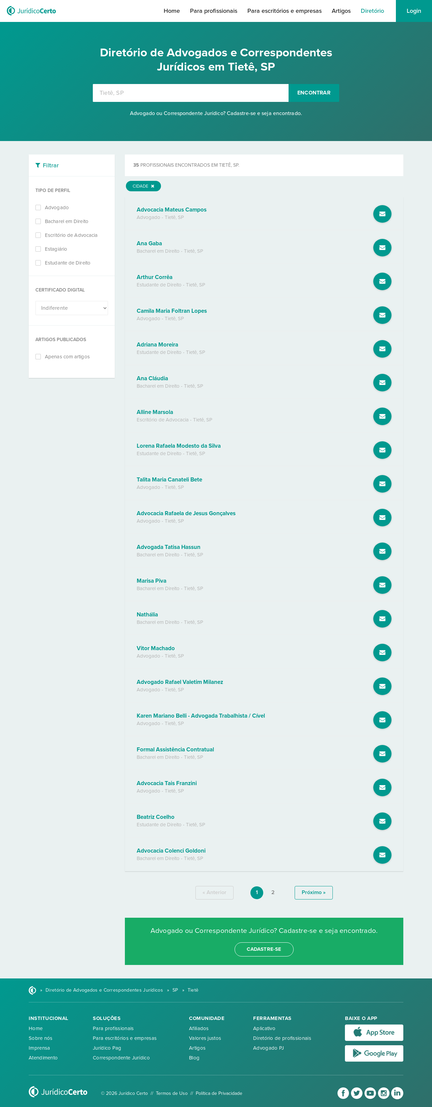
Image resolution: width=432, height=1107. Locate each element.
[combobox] (191, 93)
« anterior (214, 892)
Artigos (341, 11)
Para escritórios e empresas (284, 11)
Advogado (57, 207)
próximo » (314, 892)
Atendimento (43, 1058)
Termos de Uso (172, 1093)
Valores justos (205, 1038)
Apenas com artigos (67, 356)
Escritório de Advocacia (71, 235)
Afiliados (199, 1028)
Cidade (143, 186)
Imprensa (39, 1048)
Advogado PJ (268, 1048)
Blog (194, 1058)
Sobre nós (41, 1038)
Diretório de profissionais (282, 1038)
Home (172, 11)
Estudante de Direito (67, 263)
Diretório (372, 11)
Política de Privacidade (219, 1093)
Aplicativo (264, 1028)
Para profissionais (213, 11)
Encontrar (313, 92)
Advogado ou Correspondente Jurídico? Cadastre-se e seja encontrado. (216, 113)
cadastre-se (264, 949)
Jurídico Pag (107, 1048)
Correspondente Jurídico (121, 1058)
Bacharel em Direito (66, 221)
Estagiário (56, 249)
